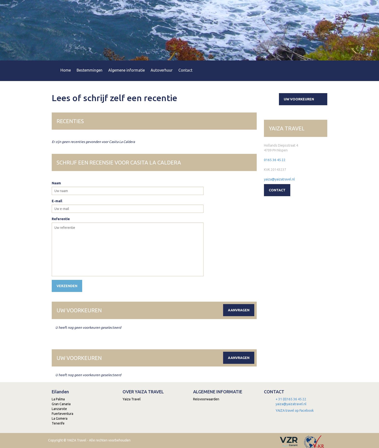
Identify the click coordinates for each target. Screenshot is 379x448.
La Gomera (59, 418)
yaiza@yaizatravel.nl (279, 179)
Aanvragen (238, 310)
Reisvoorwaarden (206, 399)
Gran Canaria (61, 404)
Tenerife (58, 423)
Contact (185, 70)
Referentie (61, 219)
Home (65, 70)
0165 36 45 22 (274, 160)
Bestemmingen (89, 70)
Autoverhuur (162, 70)
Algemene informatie (126, 70)
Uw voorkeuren (305, 99)
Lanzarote (59, 409)
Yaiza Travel (132, 399)
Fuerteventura (62, 414)
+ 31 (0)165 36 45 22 (291, 399)
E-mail (57, 201)
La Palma (58, 399)
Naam (56, 183)
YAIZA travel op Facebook (295, 410)
